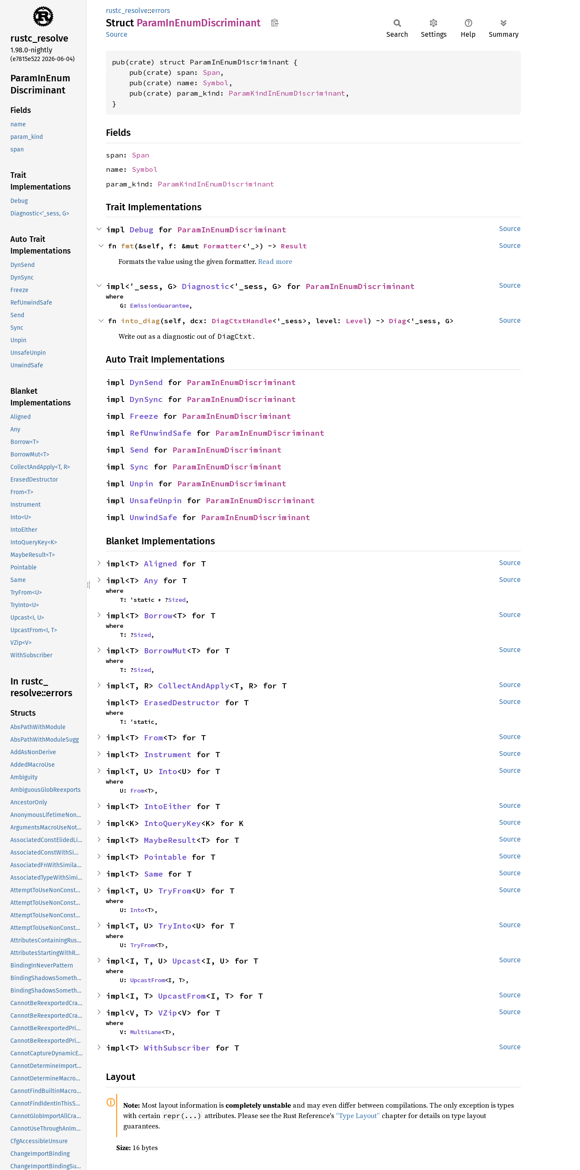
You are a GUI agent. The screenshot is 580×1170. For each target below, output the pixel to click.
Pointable (165, 857)
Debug (141, 230)
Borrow (158, 615)
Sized (176, 600)
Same (153, 874)
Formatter (222, 245)
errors (160, 10)
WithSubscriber (177, 1048)
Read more (275, 261)
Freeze (144, 416)
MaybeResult (170, 840)
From (153, 737)
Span (211, 72)
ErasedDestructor (182, 702)
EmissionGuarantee (159, 305)
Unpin (141, 484)
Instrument (167, 754)
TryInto (174, 926)
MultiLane (145, 1032)
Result (294, 245)
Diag (397, 320)
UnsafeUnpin (156, 500)
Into (167, 771)
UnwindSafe (153, 517)
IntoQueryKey (172, 823)
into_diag (140, 320)
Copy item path (275, 22)
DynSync (146, 399)
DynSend (146, 382)
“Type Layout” (358, 1115)
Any (151, 580)
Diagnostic (205, 286)
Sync (139, 467)
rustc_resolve (127, 10)
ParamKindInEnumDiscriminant (287, 93)
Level (356, 320)
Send (139, 450)
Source (116, 34)
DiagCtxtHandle (242, 320)
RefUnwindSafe (160, 433)
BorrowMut (165, 651)
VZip (167, 1013)
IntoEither (167, 806)
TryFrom (174, 891)
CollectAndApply (193, 686)
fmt (127, 245)
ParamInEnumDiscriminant (232, 230)
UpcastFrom (147, 980)
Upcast (186, 961)
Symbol (216, 82)
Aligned (160, 564)
